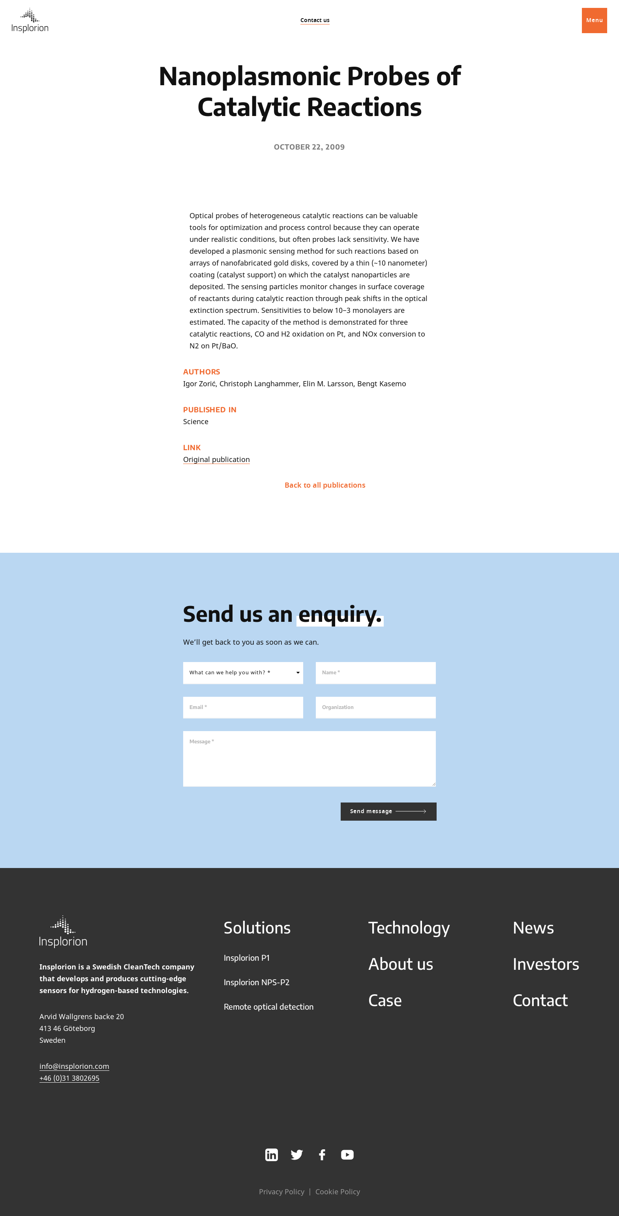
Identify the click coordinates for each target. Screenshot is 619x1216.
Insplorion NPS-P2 (256, 982)
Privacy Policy (281, 1191)
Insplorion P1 (247, 957)
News (533, 927)
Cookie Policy (337, 1191)
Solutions (257, 927)
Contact (540, 1000)
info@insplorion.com (74, 1066)
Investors (546, 963)
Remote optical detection (269, 1006)
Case (385, 1000)
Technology (409, 927)
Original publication (216, 459)
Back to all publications (307, 485)
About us (400, 963)
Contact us (315, 20)
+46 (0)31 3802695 (69, 1078)
